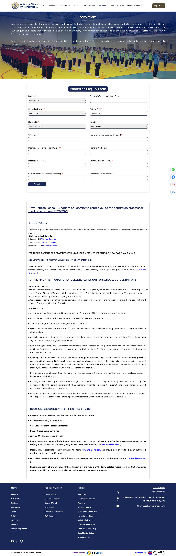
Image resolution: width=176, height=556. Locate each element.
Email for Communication (101, 174)
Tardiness (81, 503)
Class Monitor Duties (86, 533)
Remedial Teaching (85, 516)
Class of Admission (36, 109)
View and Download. (48, 239)
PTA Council (49, 507)
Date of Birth (96, 109)
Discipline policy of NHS (87, 525)
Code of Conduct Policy (87, 529)
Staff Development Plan (87, 512)
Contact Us (138, 6)
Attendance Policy (85, 537)
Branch (32, 96)
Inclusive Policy (84, 520)
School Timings (50, 495)
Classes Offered (50, 503)
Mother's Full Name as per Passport (44, 148)
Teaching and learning (86, 499)
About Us (43, 6)
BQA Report (49, 516)
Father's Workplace (98, 148)
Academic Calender (52, 499)
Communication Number (101, 161)
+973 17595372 (158, 492)
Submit (37, 184)
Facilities (76, 6)
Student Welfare (84, 507)
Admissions (102, 6)
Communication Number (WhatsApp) (45, 174)
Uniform (14, 525)
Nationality (33, 122)
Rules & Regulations (19, 529)
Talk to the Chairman (124, 6)
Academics (53, 6)
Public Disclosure (88, 6)
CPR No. (32, 135)
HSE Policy (82, 495)
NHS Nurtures (65, 6)
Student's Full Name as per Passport (106, 96)
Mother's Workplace (37, 161)
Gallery (13, 516)
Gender (94, 122)
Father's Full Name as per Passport (106, 135)
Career (111, 6)
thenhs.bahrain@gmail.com (151, 506)
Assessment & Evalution (53, 512)
